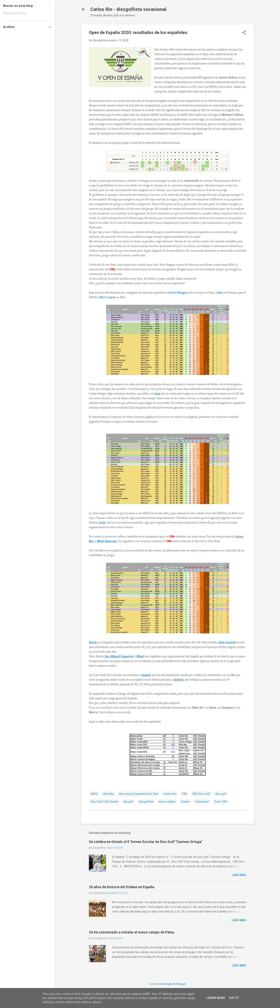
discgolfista (146, 801)
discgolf (128, 801)
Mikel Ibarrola (107, 541)
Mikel (140, 656)
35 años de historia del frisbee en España (121, 887)
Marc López (107, 297)
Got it (234, 998)
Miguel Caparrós (122, 656)
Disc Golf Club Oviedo (104, 801)
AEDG (94, 794)
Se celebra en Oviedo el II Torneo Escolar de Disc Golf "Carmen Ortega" (145, 842)
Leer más (239, 875)
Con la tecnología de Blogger (167, 984)
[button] (244, 33)
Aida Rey (108, 794)
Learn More (215, 998)
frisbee (185, 801)
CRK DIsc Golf (201, 794)
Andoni (178, 679)
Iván (157, 393)
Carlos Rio (170, 794)
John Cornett (227, 642)
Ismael (146, 675)
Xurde (93, 642)
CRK (184, 794)
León (102, 522)
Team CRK (220, 801)
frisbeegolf (202, 801)
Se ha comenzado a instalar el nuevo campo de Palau (131, 932)
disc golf (220, 794)
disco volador (167, 801)
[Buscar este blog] (27, 13)
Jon (107, 656)
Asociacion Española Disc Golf (138, 794)
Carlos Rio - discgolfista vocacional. (128, 9)
